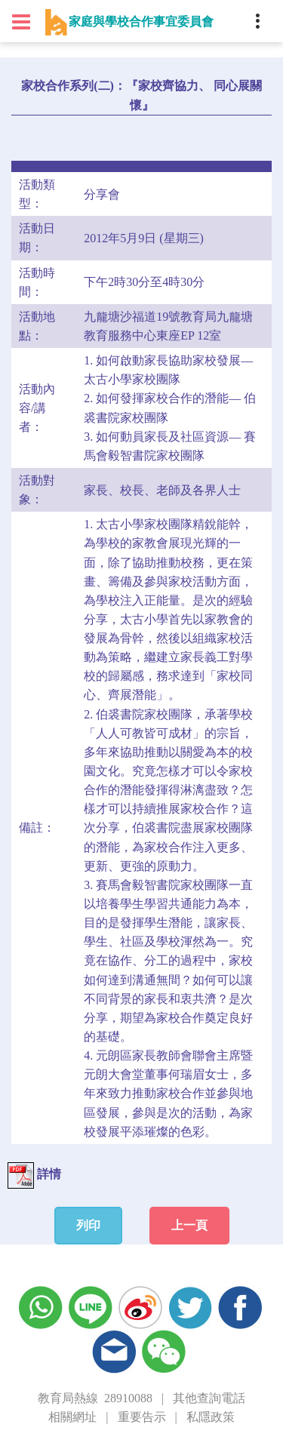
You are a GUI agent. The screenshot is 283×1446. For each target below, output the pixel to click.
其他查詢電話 (209, 1398)
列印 (88, 1225)
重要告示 (142, 1417)
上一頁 (189, 1225)
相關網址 (72, 1417)
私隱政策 (210, 1417)
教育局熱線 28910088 (95, 1398)
